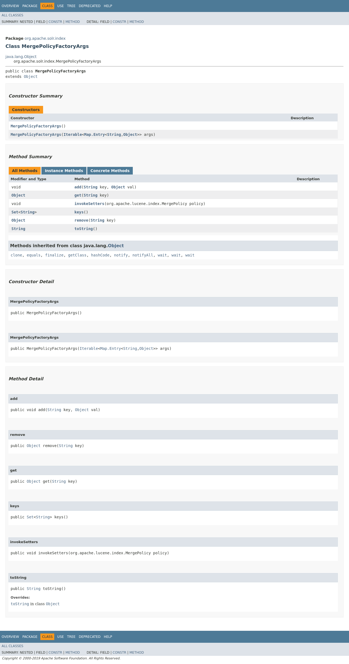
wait (162, 255)
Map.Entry (94, 134)
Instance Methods (64, 171)
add (77, 187)
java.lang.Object (21, 56)
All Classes (12, 15)
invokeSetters (89, 203)
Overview (10, 6)
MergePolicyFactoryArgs (36, 126)
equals (34, 255)
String (114, 134)
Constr (55, 22)
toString (83, 229)
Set (14, 212)
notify (121, 255)
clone (16, 255)
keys (79, 212)
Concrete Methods (110, 171)
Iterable (73, 134)
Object (31, 76)
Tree (71, 6)
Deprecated (90, 6)
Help (108, 6)
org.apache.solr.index (45, 38)
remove (81, 220)
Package (29, 6)
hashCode (100, 255)
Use (60, 6)
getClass (77, 255)
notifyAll (143, 255)
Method (72, 22)
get (77, 195)
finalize (54, 255)
